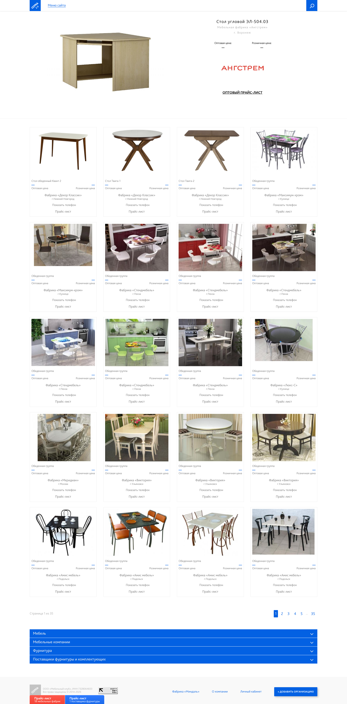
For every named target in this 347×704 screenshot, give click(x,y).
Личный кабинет (251, 691)
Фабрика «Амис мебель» (63, 577)
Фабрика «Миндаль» (185, 691)
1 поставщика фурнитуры (84, 699)
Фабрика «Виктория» (137, 482)
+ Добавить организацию (296, 691)
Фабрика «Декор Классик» (63, 197)
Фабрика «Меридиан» (63, 482)
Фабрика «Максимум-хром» (284, 197)
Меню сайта (57, 5)
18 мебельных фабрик (47, 699)
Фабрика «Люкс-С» (284, 387)
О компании (220, 691)
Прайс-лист (63, 211)
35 (313, 613)
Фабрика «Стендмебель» (137, 292)
